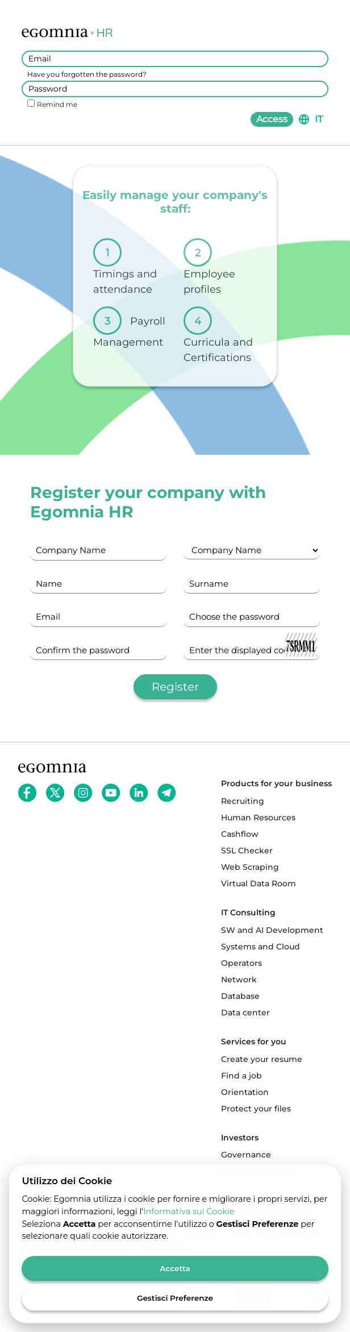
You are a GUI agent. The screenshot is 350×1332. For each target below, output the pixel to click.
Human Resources (258, 817)
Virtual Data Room (258, 883)
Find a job (241, 1075)
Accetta (175, 1274)
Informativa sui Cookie (188, 1218)
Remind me (57, 104)
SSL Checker (247, 850)
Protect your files (256, 1108)
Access (272, 119)
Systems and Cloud (260, 946)
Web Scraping (250, 867)
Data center (245, 1012)
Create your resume (261, 1059)
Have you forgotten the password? (87, 74)
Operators (241, 963)
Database (240, 996)
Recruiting (242, 801)
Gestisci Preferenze (175, 1304)
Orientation (245, 1092)
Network (239, 979)
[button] (311, 119)
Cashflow (240, 834)
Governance (246, 1155)
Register (175, 687)
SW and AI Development (272, 930)
